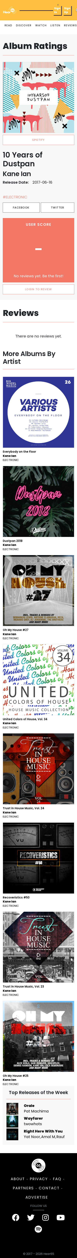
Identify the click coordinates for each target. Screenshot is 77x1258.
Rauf (60, 1136)
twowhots (33, 1123)
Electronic (11, 460)
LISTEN (55, 25)
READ (8, 25)
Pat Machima (36, 1111)
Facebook (21, 207)
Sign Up (67, 10)
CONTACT (49, 1188)
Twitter (57, 207)
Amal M (48, 1136)
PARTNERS (23, 1188)
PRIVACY (39, 1178)
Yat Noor (32, 1136)
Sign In (57, 10)
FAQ (57, 1178)
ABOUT (18, 1178)
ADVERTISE (36, 1197)
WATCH (41, 25)
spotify (38, 140)
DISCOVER (24, 25)
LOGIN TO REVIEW (38, 289)
